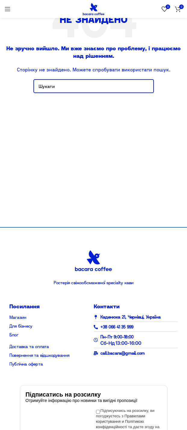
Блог (13, 334)
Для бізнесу (20, 326)
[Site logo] (94, 8)
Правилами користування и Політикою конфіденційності (120, 421)
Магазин (17, 317)
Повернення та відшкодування (39, 355)
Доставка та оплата (29, 346)
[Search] (93, 86)
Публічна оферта (26, 363)
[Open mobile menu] (8, 9)
